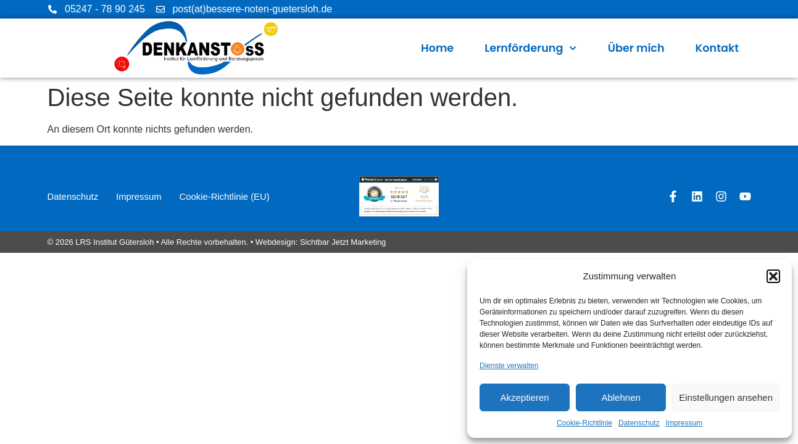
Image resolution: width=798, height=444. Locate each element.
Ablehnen (620, 397)
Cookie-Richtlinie (584, 423)
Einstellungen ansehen (726, 397)
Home (437, 48)
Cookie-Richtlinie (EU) (228, 196)
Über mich (636, 48)
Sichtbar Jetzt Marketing (343, 242)
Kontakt (717, 48)
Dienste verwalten (509, 365)
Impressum (684, 423)
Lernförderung (530, 48)
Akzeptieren (524, 397)
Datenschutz (639, 423)
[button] (773, 276)
